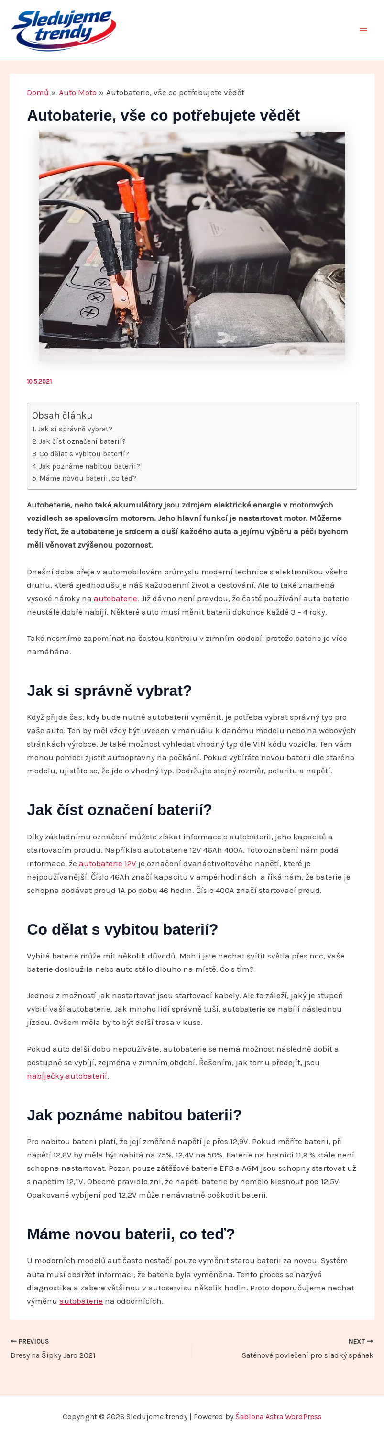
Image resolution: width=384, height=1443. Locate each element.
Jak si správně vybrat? (75, 429)
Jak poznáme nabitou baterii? (89, 466)
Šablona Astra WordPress (278, 1416)
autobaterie (115, 598)
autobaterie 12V (107, 863)
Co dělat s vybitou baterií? (84, 454)
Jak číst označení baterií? (82, 441)
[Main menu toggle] (364, 31)
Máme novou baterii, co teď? (87, 478)
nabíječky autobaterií (67, 1075)
